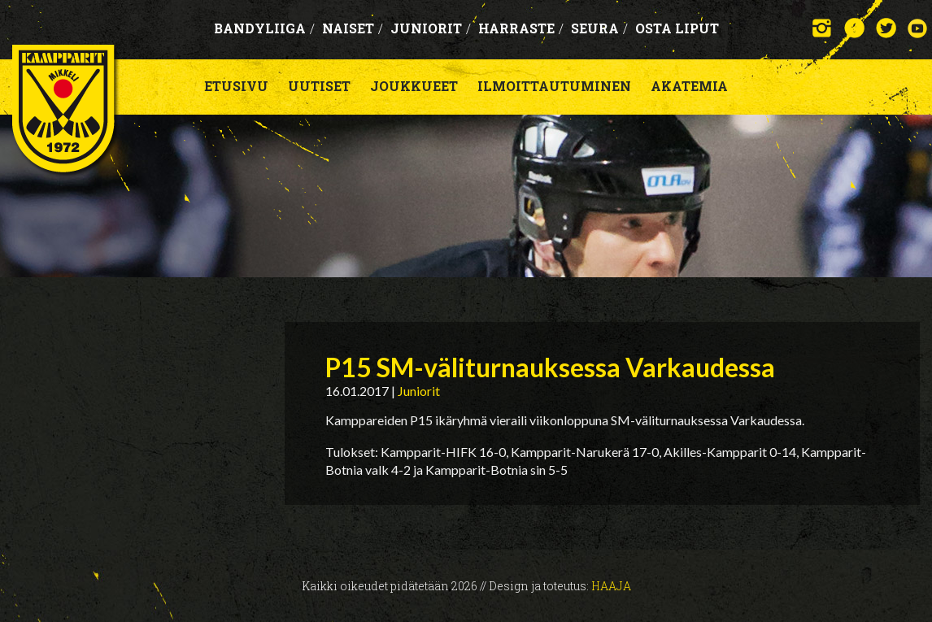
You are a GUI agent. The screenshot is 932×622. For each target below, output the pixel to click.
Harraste (521, 28)
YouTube (918, 28)
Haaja (611, 586)
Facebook (854, 28)
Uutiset (319, 85)
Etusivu (236, 85)
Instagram (822, 28)
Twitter (886, 28)
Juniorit (430, 28)
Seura (599, 28)
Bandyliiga (264, 28)
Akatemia (689, 85)
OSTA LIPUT (677, 28)
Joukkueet (414, 85)
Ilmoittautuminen (554, 85)
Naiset (352, 28)
